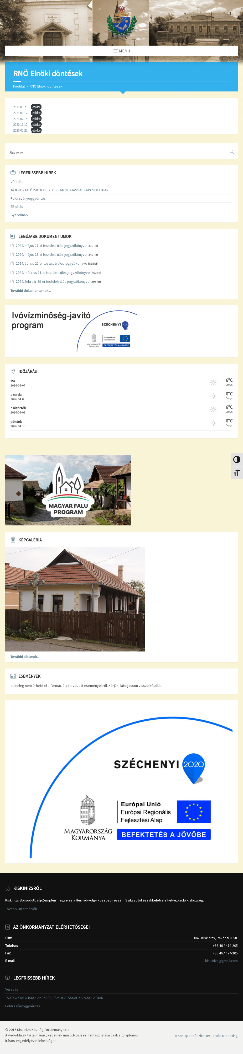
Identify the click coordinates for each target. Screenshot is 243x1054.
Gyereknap (19, 215)
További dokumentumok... (31, 290)
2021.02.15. (20, 119)
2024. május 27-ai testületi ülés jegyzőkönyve (51, 245)
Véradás (17, 181)
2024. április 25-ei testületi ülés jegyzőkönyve (51, 263)
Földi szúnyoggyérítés (28, 198)
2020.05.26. (20, 130)
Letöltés (36, 107)
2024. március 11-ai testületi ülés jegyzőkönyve (53, 272)
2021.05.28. (20, 107)
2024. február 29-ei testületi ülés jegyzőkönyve (53, 281)
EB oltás (17, 206)
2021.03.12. (20, 113)
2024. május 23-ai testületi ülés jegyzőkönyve (51, 254)
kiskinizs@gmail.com (221, 960)
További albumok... (25, 656)
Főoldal (19, 86)
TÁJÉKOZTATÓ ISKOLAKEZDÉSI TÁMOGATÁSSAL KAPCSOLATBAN (59, 190)
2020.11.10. (20, 124)
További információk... (22, 908)
